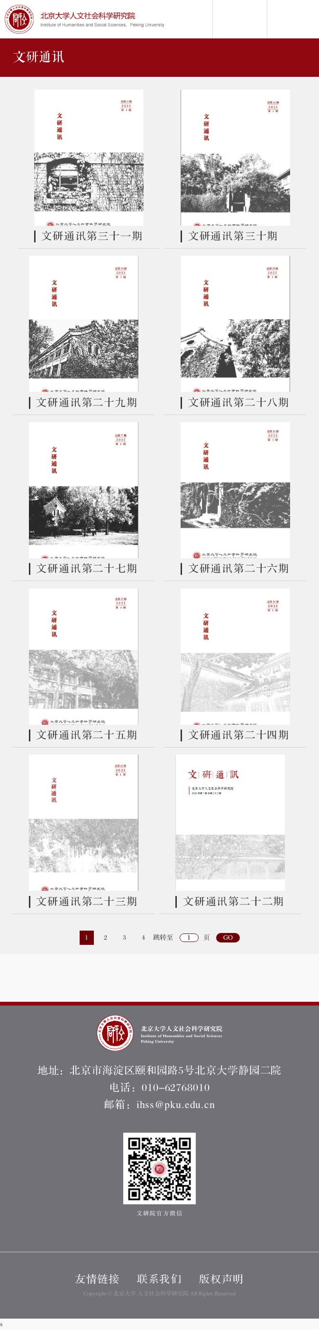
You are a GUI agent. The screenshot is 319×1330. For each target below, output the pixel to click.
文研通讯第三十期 (233, 236)
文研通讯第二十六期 (239, 569)
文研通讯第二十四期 (239, 735)
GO (228, 938)
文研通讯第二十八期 (239, 403)
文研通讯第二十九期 (86, 403)
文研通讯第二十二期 (233, 902)
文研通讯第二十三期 (86, 902)
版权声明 (221, 1279)
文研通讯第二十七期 (86, 569)
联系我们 (159, 1279)
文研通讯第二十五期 (86, 735)
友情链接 (97, 1279)
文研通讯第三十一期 (92, 236)
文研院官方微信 (159, 1175)
